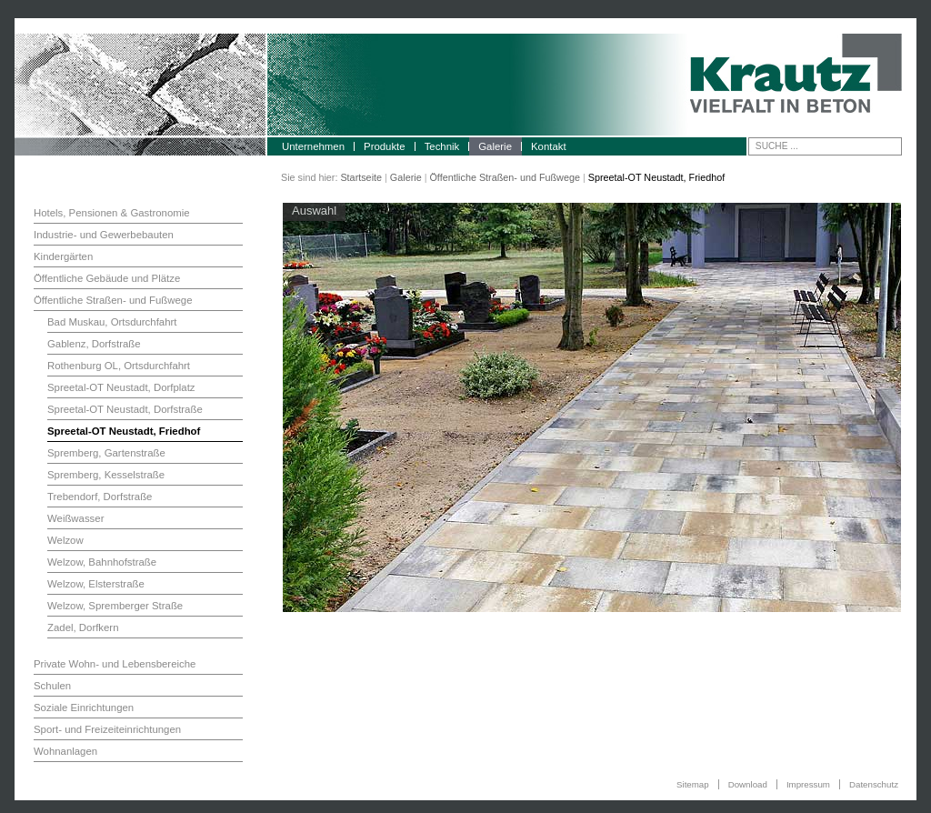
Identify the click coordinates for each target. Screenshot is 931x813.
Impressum (808, 784)
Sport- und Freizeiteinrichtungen (107, 729)
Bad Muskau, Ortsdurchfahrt (111, 321)
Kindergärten (63, 256)
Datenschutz (873, 784)
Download (747, 784)
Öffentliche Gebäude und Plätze (107, 278)
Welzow (65, 540)
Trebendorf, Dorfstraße (99, 496)
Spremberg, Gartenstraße (106, 452)
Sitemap (692, 784)
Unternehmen (313, 146)
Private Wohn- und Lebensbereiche (114, 663)
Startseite (361, 177)
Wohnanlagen (65, 751)
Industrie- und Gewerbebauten (104, 234)
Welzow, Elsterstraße (96, 583)
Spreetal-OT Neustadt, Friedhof (123, 431)
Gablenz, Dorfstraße (94, 343)
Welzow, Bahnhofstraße (101, 562)
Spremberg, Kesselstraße (106, 474)
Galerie (495, 146)
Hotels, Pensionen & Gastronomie (112, 212)
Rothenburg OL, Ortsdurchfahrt (118, 365)
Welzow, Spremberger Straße (115, 605)
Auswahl (314, 210)
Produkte (384, 146)
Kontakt (548, 146)
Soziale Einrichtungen (84, 707)
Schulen (52, 685)
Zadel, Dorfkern (83, 627)
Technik (442, 146)
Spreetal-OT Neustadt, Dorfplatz (121, 387)
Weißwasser (75, 518)
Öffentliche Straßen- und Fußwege (504, 177)
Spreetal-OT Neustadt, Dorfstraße (125, 409)
